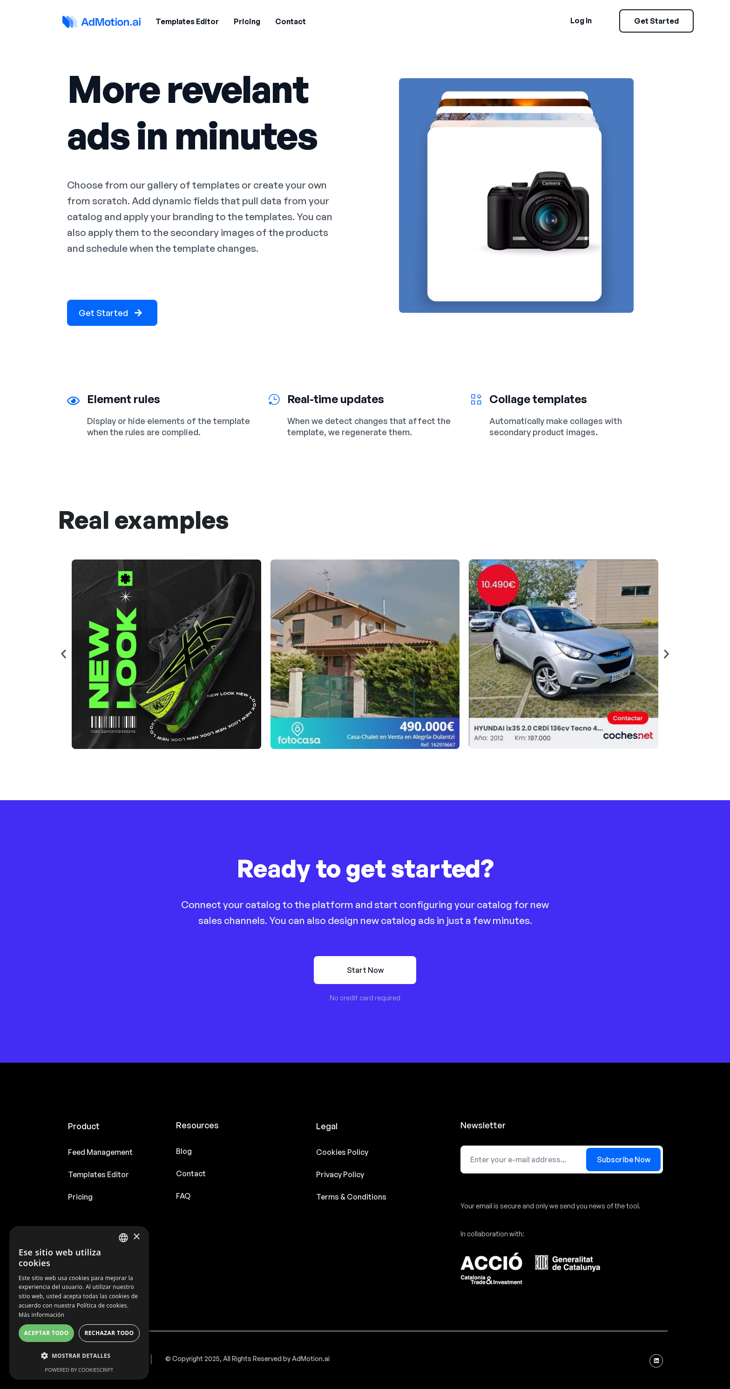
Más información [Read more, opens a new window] (41, 1315)
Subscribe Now (623, 1159)
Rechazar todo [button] (109, 1333)
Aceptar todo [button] (46, 1333)
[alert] (79, 1303)
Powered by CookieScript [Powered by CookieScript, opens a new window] (79, 1369)
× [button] (136, 1237)
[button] (63, 654)
